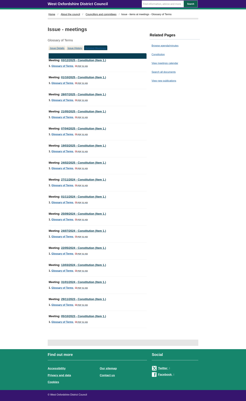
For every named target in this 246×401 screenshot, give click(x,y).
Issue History (75, 48)
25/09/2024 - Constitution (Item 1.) (83, 213)
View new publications (164, 80)
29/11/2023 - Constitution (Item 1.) (83, 299)
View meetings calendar (165, 63)
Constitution (158, 54)
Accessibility (57, 368)
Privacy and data (59, 375)
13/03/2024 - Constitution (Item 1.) (83, 265)
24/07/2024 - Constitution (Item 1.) (83, 230)
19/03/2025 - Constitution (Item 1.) (83, 145)
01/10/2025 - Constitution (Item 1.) (83, 77)
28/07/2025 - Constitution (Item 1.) (83, 94)
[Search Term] (163, 3)
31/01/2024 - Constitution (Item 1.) (83, 282)
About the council (70, 14)
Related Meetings (95, 48)
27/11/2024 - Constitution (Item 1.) (83, 179)
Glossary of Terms (69, 66)
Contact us (107, 375)
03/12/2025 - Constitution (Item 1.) (83, 60)
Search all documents (164, 72)
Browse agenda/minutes (165, 45)
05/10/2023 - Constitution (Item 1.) (83, 316)
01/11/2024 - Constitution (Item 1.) (83, 196)
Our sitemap (108, 368)
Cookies (53, 382)
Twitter (164, 368)
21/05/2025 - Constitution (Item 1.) (83, 111)
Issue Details (57, 48)
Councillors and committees (101, 14)
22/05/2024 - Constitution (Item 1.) (83, 248)
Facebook (166, 374)
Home (51, 14)
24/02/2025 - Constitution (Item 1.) (83, 162)
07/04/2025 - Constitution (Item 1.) (83, 128)
